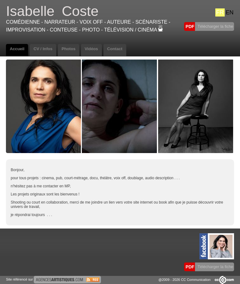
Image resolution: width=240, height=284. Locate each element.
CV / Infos (42, 48)
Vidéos (91, 48)
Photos (69, 48)
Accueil (17, 48)
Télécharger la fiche (215, 26)
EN (229, 12)
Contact (114, 48)
